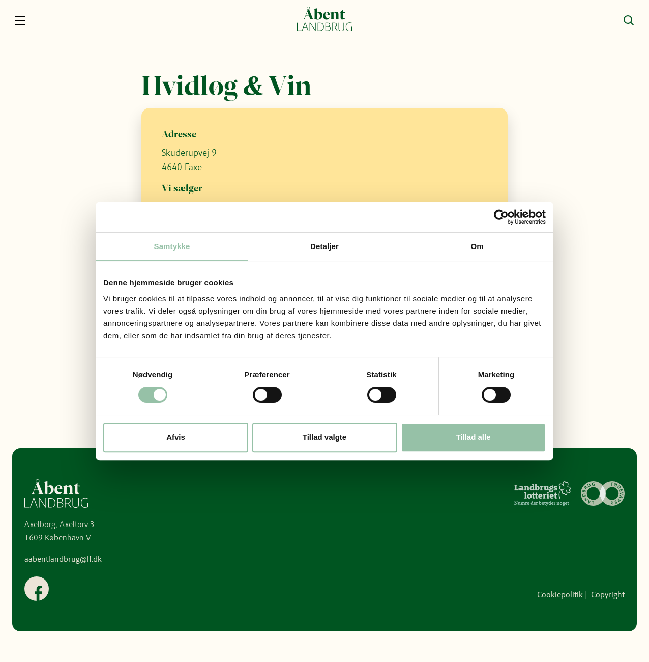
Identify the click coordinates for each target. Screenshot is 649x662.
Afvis (175, 437)
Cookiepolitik (560, 594)
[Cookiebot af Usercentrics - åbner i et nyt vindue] (501, 217)
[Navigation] (20, 20)
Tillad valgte (324, 437)
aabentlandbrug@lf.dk (63, 559)
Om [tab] (476, 246)
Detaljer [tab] (324, 246)
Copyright (608, 594)
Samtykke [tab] (172, 246)
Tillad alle (473, 437)
